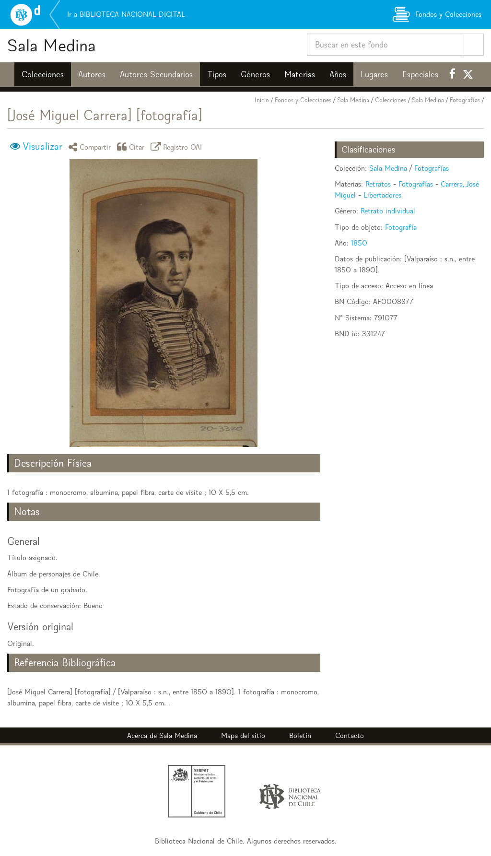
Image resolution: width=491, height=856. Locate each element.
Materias (299, 74)
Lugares (374, 74)
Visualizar (42, 146)
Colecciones (43, 74)
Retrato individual (388, 210)
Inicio (262, 100)
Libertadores (382, 194)
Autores (91, 74)
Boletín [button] (300, 735)
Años (337, 74)
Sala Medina (51, 45)
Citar (132, 146)
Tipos (216, 74)
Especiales (420, 74)
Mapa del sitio (243, 735)
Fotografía (401, 227)
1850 (359, 242)
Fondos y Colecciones (303, 100)
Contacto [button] (349, 735)
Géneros (255, 74)
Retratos (378, 183)
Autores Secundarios (156, 74)
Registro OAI (178, 146)
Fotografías (465, 100)
